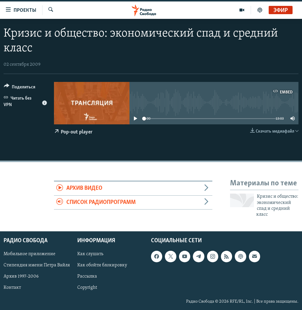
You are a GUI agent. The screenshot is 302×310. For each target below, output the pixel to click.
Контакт (12, 287)
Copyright (87, 287)
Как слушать (90, 254)
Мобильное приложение (29, 254)
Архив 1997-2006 (21, 276)
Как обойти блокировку (102, 265)
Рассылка (87, 276)
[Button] (19, 88)
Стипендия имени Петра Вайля (37, 265)
